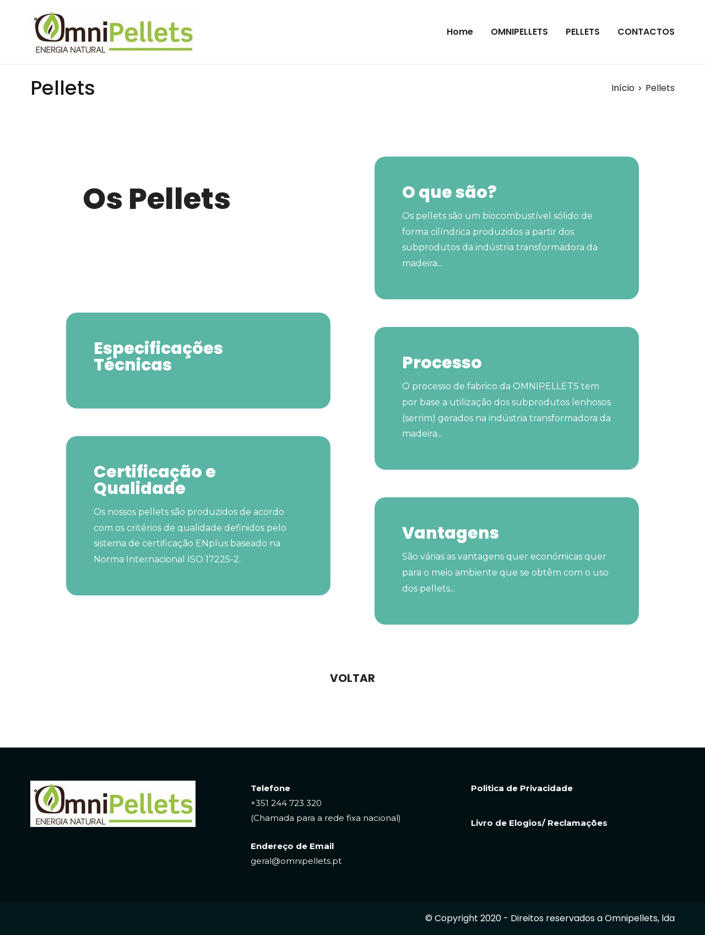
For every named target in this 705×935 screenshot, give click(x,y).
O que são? (449, 192)
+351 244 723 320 (286, 803)
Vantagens (450, 533)
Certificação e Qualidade (155, 480)
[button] (352, 678)
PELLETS (583, 31)
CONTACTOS (646, 31)
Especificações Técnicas (158, 357)
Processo (442, 362)
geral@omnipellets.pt (296, 861)
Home (460, 31)
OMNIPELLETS (519, 31)
